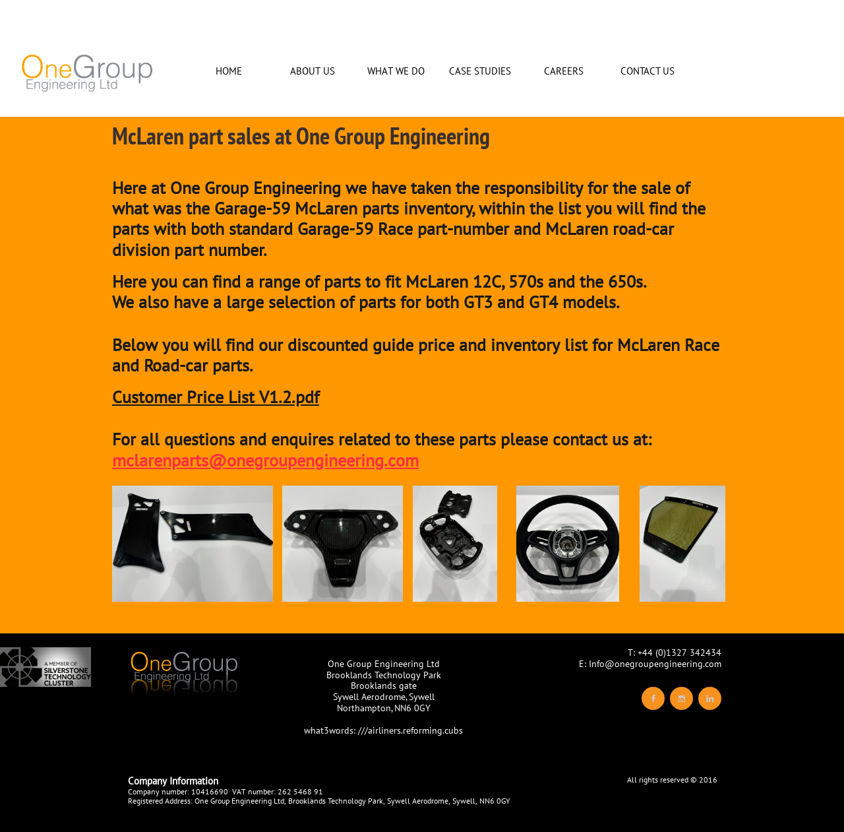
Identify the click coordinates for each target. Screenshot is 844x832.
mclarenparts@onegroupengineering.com (265, 460)
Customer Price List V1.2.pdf (215, 397)
